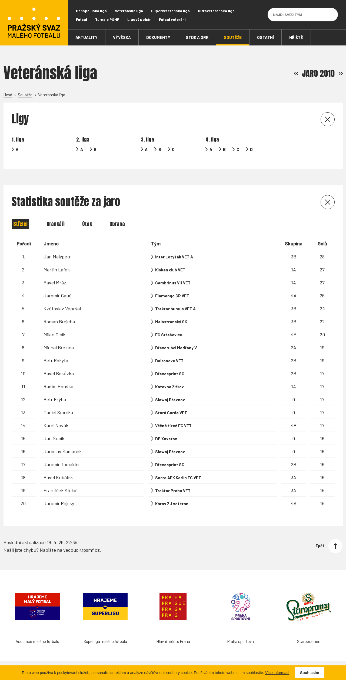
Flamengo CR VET (172, 295)
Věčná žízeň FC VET (173, 425)
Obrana (117, 224)
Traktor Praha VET (173, 490)
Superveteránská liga (170, 10)
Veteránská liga (129, 10)
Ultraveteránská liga (216, 10)
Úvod (8, 94)
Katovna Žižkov (169, 386)
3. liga (147, 139)
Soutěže (25, 94)
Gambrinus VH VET (173, 282)
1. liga (18, 139)
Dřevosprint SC (169, 373)
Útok (87, 224)
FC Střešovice (168, 334)
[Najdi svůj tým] (298, 14)
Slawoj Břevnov (170, 399)
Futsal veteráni (172, 19)
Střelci (20, 224)
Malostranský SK (171, 321)
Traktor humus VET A (175, 308)
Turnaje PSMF (107, 19)
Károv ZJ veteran (171, 503)
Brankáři (56, 224)
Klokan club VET (170, 269)
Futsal (81, 19)
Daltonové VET (169, 360)
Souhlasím (309, 673)
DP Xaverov (166, 438)
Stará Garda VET (171, 412)
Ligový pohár (139, 19)
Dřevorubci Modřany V (176, 347)
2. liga (82, 139)
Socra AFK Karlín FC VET (178, 477)
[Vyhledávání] (331, 14)
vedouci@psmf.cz (81, 550)
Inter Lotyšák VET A (174, 256)
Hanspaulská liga (91, 10)
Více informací (277, 673)
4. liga (212, 139)
